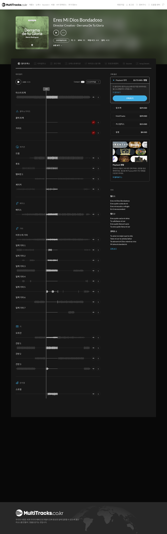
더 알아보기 (117, 92)
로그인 (130, 5)
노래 (38, 5)
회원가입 (120, 5)
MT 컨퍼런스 (61, 5)
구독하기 (129, 98)
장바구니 (141, 5)
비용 (53, 5)
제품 (31, 5)
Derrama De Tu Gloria (90, 25)
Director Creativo (64, 25)
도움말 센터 (154, 5)
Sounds (45, 5)
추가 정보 (72, 5)
